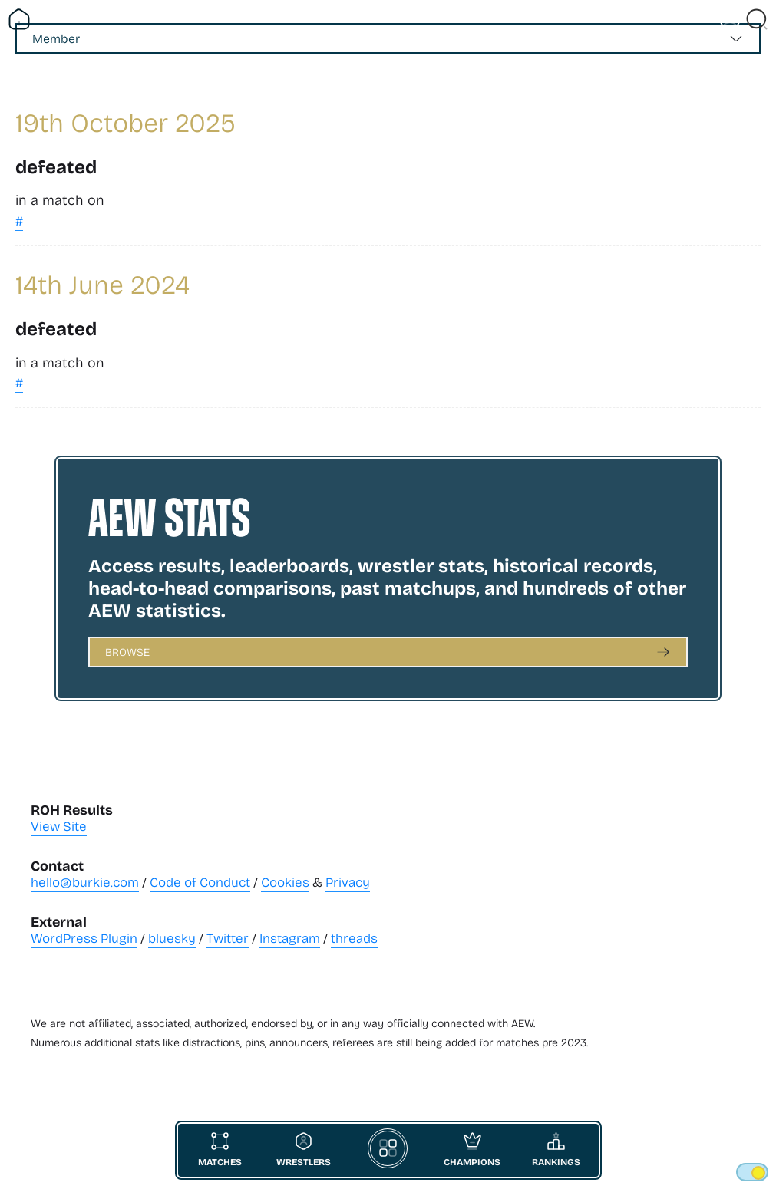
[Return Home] (19, 19)
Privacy (347, 881)
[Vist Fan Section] (729, 19)
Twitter (227, 937)
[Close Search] (756, 19)
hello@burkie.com (85, 881)
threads (354, 937)
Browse (127, 652)
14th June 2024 (102, 283)
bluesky (172, 937)
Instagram (289, 937)
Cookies (285, 881)
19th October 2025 (125, 121)
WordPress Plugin (84, 937)
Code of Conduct (200, 881)
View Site (59, 825)
